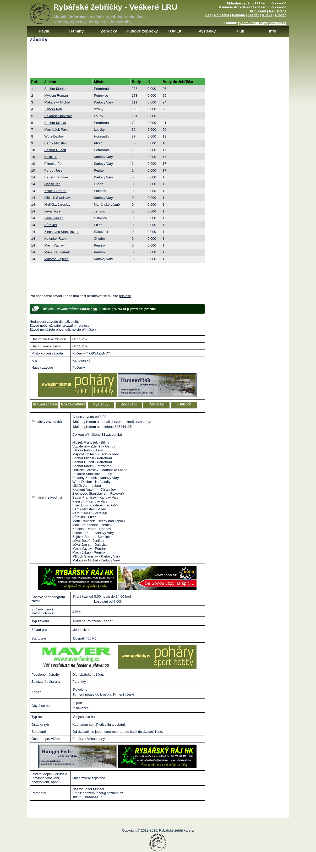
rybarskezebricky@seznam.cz (262, 23)
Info (272, 31)
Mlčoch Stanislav (57, 198)
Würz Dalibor (54, 136)
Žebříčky (109, 31)
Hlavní (43, 31)
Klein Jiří (50, 157)
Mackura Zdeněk (57, 252)
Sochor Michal (55, 123)
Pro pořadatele (45, 404)
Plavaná (238, 15)
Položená (221, 15)
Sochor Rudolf (55, 150)
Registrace (277, 11)
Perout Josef (53, 170)
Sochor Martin (55, 89)
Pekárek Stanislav (58, 116)
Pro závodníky (73, 404)
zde (94, 309)
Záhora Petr (53, 109)
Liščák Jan (52, 184)
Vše (208, 15)
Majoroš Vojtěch (56, 259)
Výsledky (207, 31)
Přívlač (280, 15)
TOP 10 (174, 31)
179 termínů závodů (270, 3)
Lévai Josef (53, 211)
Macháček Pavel (56, 130)
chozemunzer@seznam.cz (131, 422)
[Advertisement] (158, 62)
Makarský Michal (57, 102)
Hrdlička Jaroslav (57, 204)
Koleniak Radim (56, 239)
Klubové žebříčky (142, 31)
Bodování (129, 404)
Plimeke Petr (54, 164)
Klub (240, 31)
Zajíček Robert (55, 191)
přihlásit (125, 296)
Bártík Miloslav (55, 143)
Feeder (253, 15)
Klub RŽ (184, 404)
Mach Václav (54, 245)
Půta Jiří (50, 225)
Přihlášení (258, 11)
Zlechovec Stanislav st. (61, 232)
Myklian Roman (56, 95)
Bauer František (56, 177)
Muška (267, 15)
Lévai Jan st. (53, 218)
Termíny (76, 31)
